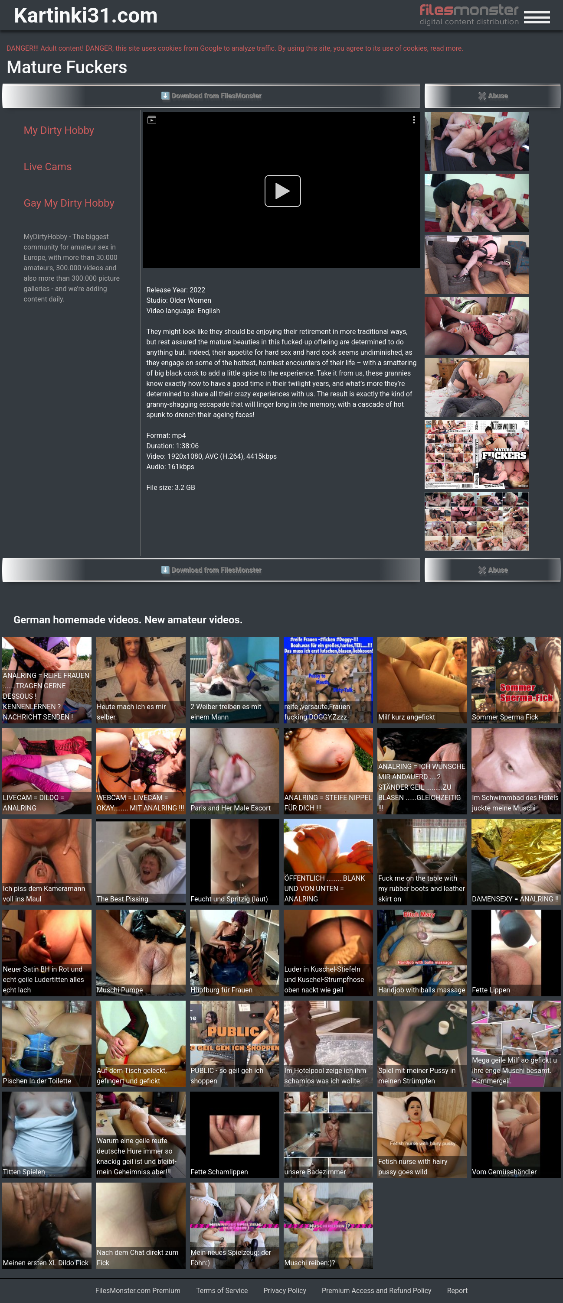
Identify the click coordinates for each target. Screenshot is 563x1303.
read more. (447, 48)
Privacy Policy (285, 1291)
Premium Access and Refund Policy (377, 1291)
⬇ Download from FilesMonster (211, 95)
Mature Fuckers (67, 67)
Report (457, 1291)
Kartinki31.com (86, 15)
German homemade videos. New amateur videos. (128, 620)
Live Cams (48, 167)
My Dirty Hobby (59, 130)
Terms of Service (222, 1291)
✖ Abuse (492, 95)
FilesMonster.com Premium (137, 1291)
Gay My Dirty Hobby (69, 203)
